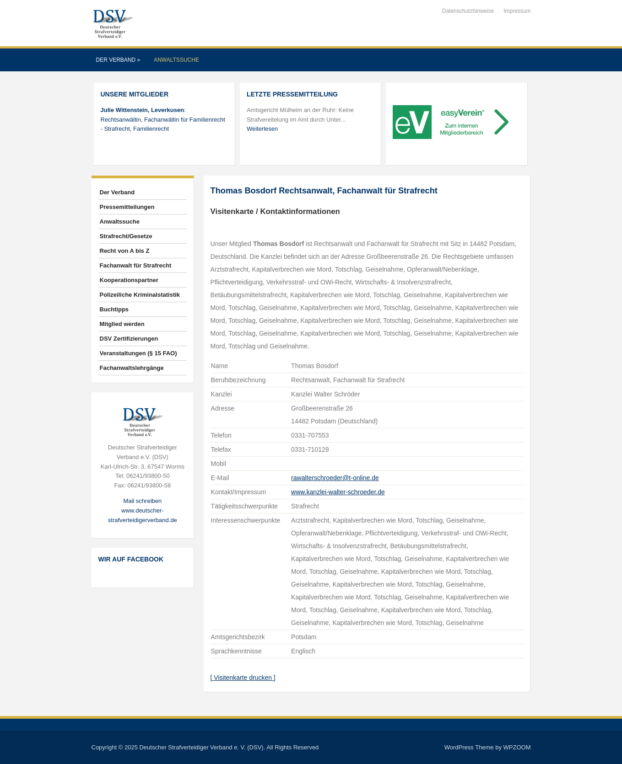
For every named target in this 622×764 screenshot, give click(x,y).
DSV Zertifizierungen (129, 338)
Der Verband (118, 60)
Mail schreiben (142, 500)
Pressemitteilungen (127, 206)
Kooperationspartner (129, 280)
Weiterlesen (262, 128)
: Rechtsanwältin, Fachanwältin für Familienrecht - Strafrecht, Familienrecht (163, 120)
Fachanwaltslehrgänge (132, 367)
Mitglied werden (122, 324)
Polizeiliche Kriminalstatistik (140, 294)
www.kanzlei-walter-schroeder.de (338, 492)
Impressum (516, 11)
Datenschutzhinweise (468, 11)
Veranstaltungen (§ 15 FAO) (138, 353)
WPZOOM (517, 747)
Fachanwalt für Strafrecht (136, 265)
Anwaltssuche (176, 60)
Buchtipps (114, 309)
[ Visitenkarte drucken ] (243, 677)
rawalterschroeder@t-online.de (335, 477)
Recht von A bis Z (125, 250)
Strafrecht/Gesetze (126, 236)
